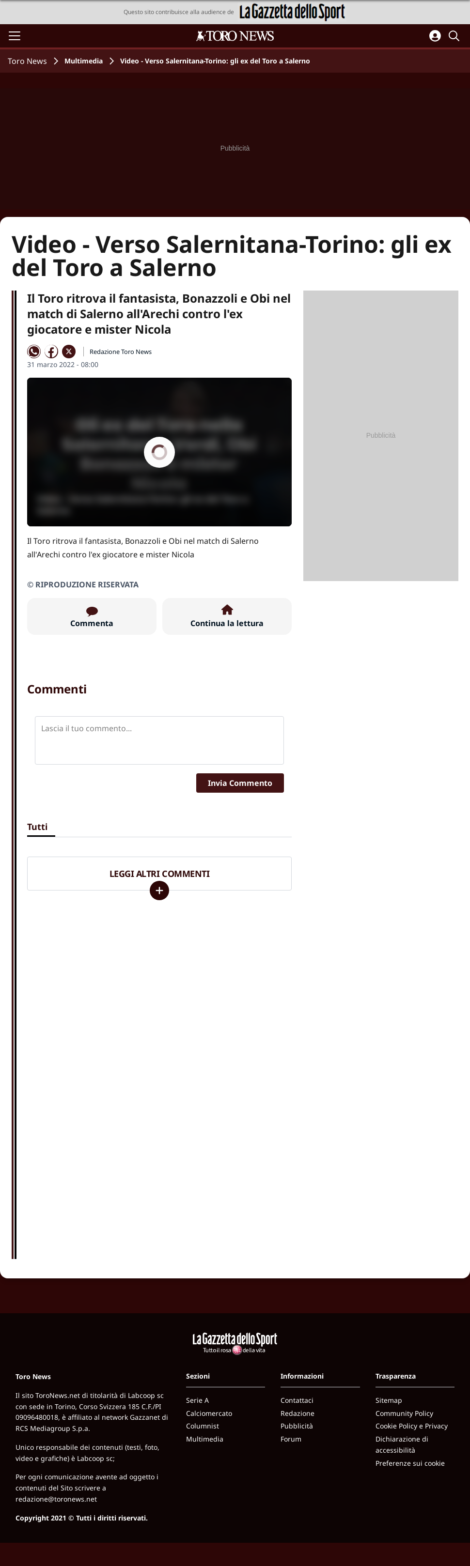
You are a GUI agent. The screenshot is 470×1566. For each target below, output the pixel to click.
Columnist (202, 1425)
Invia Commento (240, 783)
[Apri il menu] (14, 36)
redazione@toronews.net (56, 1499)
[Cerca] (455, 36)
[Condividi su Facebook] (51, 351)
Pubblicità (297, 1425)
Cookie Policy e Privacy (412, 1425)
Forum (291, 1438)
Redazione (297, 1413)
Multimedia (83, 60)
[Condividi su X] (69, 351)
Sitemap (389, 1400)
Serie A (197, 1400)
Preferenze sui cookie (410, 1463)
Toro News (27, 61)
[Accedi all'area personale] (435, 36)
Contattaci (297, 1400)
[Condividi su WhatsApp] (34, 351)
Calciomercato (209, 1413)
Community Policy (404, 1413)
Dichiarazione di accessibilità (402, 1444)
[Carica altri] (159, 890)
